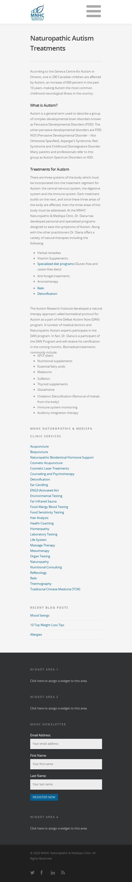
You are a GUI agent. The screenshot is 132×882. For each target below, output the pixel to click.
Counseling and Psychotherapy (52, 474)
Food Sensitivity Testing (47, 512)
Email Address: (40, 735)
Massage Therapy (42, 545)
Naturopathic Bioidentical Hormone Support (62, 457)
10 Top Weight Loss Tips (47, 625)
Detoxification (47, 293)
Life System (38, 540)
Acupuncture (39, 446)
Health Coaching (42, 523)
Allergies (36, 634)
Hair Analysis (39, 518)
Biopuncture (39, 452)
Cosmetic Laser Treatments (49, 468)
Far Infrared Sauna (43, 501)
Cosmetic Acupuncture (46, 463)
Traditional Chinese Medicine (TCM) (55, 589)
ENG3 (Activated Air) (44, 490)
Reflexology (38, 572)
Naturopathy (39, 562)
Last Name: (38, 776)
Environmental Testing (46, 496)
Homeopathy (39, 529)
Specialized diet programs (55, 264)
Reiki (40, 288)
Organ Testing (40, 556)
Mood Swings (39, 615)
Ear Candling (39, 485)
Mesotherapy (39, 551)
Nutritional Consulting (46, 567)
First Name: (38, 755)
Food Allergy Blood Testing (49, 507)
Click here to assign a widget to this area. (58, 681)
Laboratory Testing (43, 534)
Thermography (41, 583)
